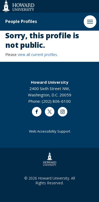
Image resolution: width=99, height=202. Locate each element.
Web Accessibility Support (49, 131)
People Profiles (21, 21)
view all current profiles (37, 54)
